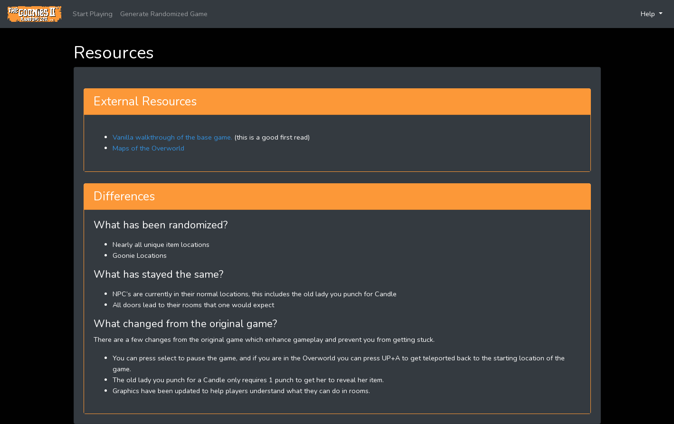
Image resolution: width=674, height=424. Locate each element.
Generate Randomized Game (164, 14)
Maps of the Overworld (148, 148)
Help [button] (649, 14)
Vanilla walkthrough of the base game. (172, 137)
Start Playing (93, 14)
